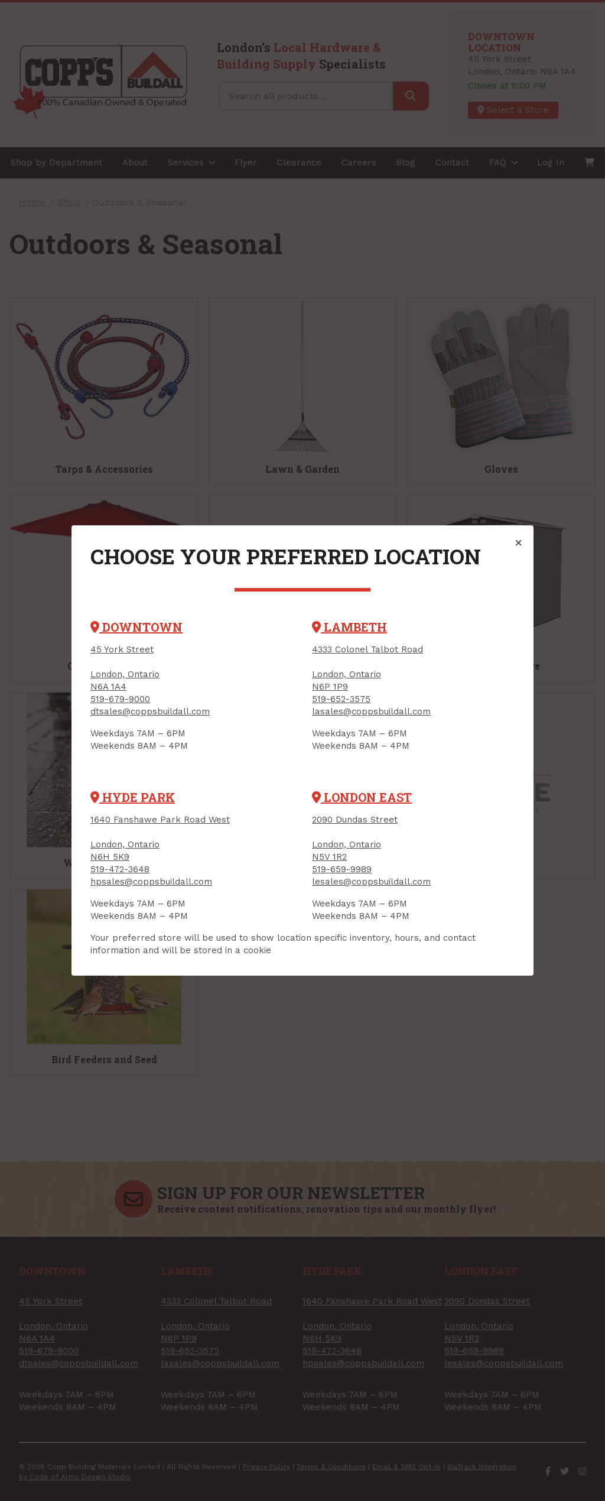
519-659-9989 (342, 869)
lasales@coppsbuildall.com (371, 711)
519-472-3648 (119, 869)
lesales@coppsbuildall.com (371, 881)
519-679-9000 (120, 699)
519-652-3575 (341, 699)
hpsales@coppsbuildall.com (151, 881)
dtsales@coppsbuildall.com (150, 711)
